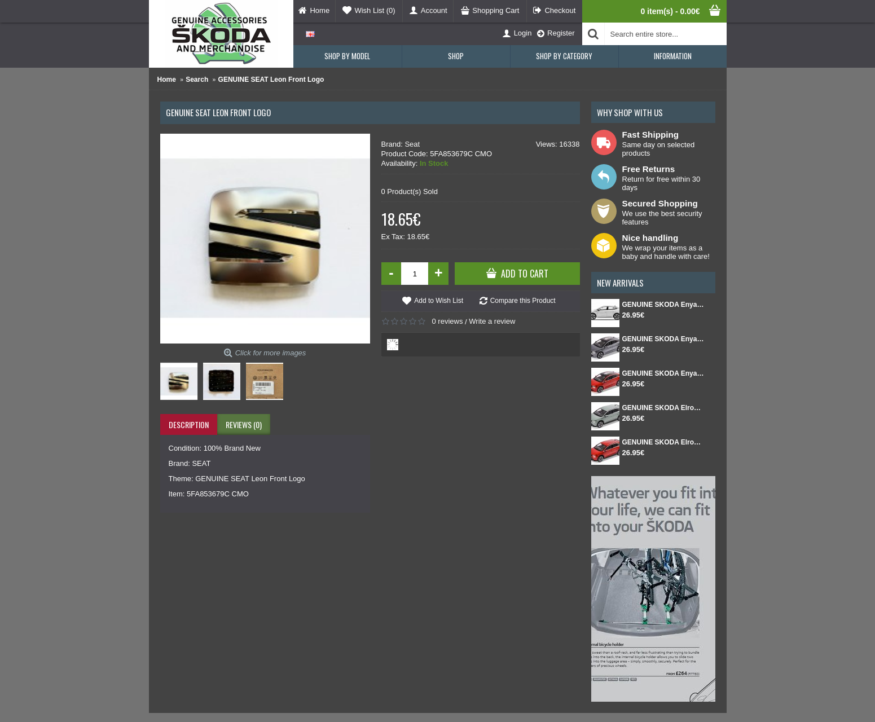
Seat (412, 144)
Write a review (492, 321)
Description (189, 424)
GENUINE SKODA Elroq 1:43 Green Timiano (663, 408)
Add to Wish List (438, 301)
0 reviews (447, 321)
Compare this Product (523, 301)
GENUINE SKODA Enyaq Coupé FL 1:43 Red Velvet (663, 373)
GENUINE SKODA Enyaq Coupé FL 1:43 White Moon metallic (663, 305)
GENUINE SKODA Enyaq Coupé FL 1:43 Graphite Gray (663, 339)
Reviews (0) (244, 424)
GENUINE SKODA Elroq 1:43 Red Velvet (663, 442)
